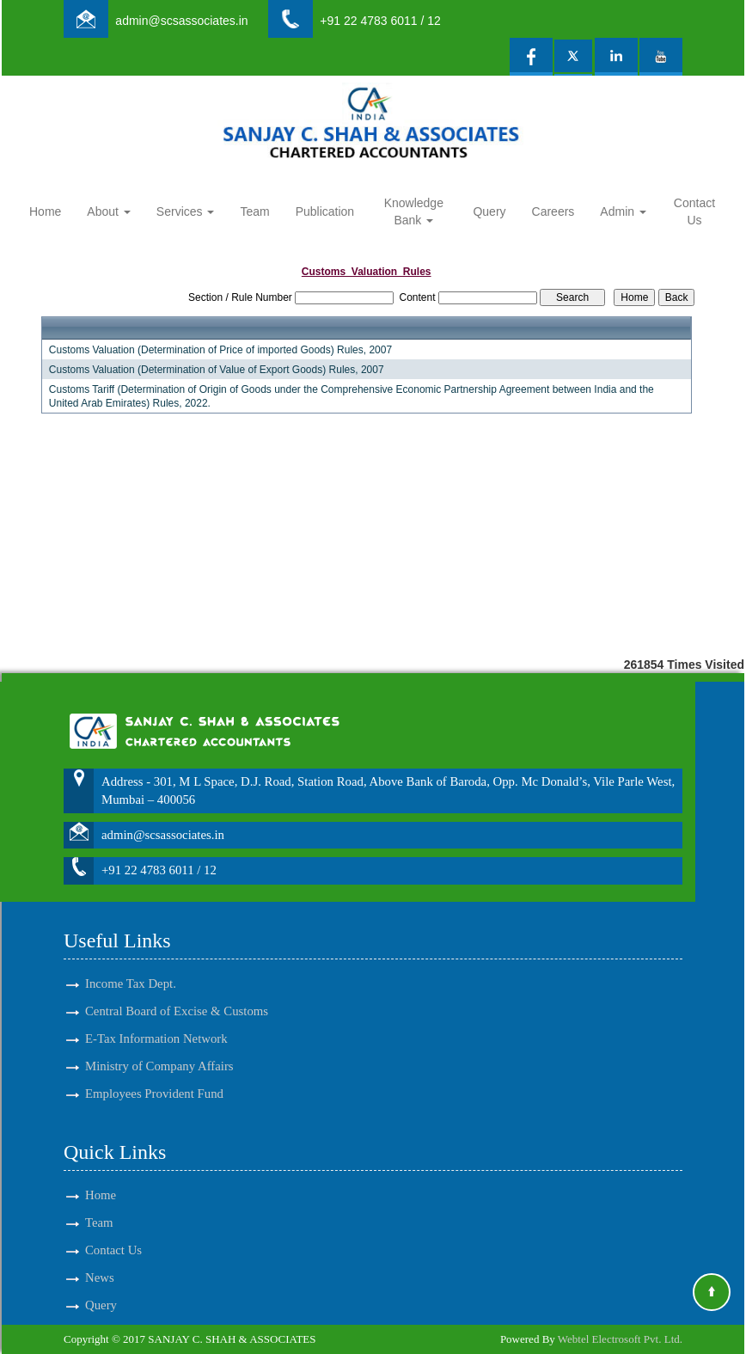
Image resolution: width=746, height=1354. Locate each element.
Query (489, 211)
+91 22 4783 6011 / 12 (380, 21)
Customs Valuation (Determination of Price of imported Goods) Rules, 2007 (220, 350)
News (99, 1252)
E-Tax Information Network (156, 1013)
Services (185, 211)
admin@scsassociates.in (181, 21)
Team (254, 211)
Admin (623, 211)
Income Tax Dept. (130, 958)
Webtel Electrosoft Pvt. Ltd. (620, 1339)
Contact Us (694, 211)
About (108, 211)
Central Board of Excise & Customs (176, 986)
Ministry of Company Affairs (159, 1041)
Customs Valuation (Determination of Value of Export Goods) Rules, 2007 (216, 370)
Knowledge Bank (413, 211)
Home (45, 211)
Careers (553, 211)
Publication (325, 211)
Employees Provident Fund (154, 1068)
